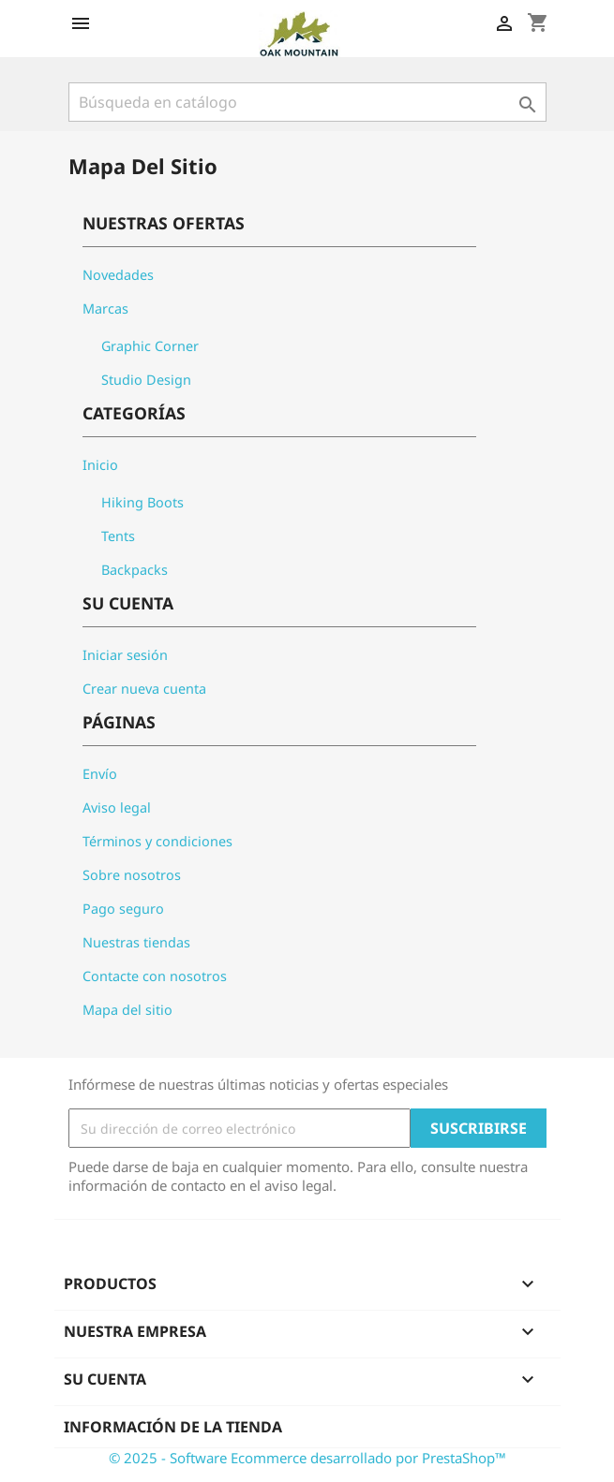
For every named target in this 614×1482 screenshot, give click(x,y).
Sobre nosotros (131, 875)
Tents (118, 536)
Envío (99, 774)
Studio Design (146, 380)
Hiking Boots (142, 502)
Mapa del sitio (127, 1010)
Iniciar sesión (125, 655)
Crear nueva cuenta (144, 688)
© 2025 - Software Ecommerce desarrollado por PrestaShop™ (307, 1457)
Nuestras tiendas (136, 942)
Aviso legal (116, 807)
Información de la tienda (173, 1426)
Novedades (118, 275)
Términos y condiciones (157, 841)
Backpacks (134, 570)
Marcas (105, 308)
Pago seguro (123, 908)
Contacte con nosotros (154, 976)
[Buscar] (307, 102)
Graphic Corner (150, 346)
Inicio (100, 465)
